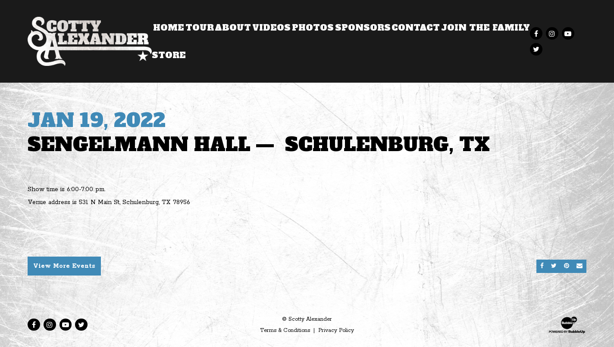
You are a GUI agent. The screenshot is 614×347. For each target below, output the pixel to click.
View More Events (64, 266)
